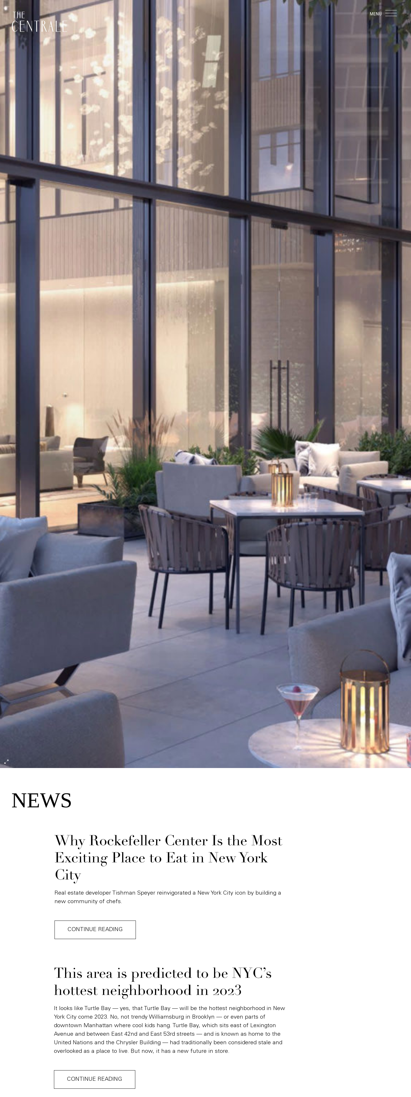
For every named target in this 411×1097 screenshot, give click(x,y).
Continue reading (95, 930)
